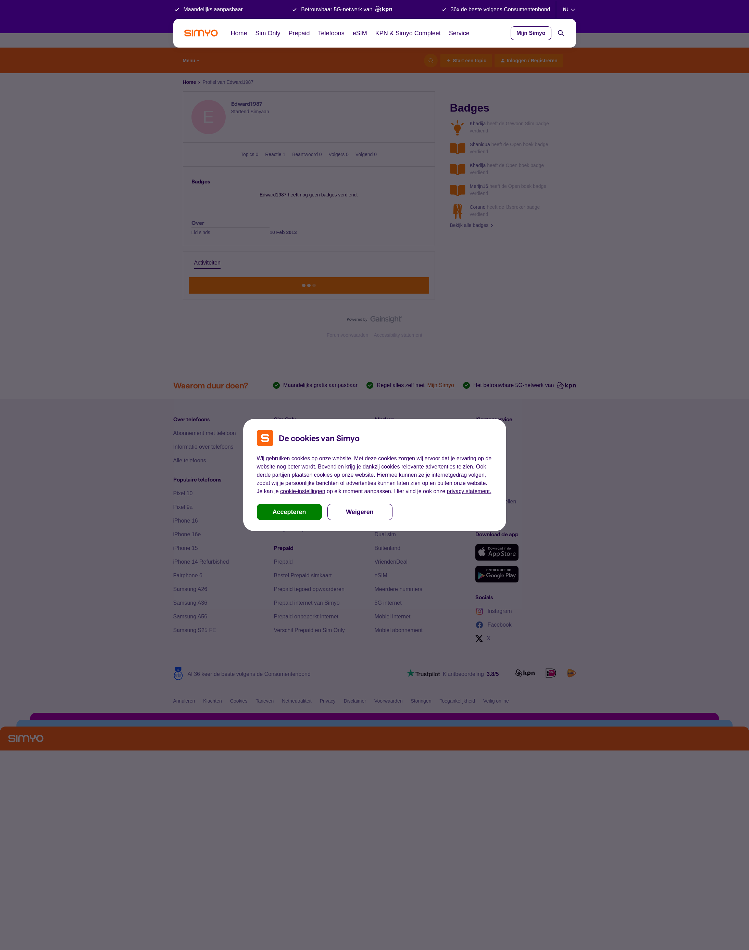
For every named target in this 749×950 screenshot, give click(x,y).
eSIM (360, 33)
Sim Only (267, 33)
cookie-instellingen (302, 491)
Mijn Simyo (530, 33)
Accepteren (289, 512)
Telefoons (331, 33)
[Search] (561, 33)
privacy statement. (469, 491)
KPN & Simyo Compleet (408, 33)
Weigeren (360, 512)
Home (239, 33)
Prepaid (299, 33)
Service (459, 33)
